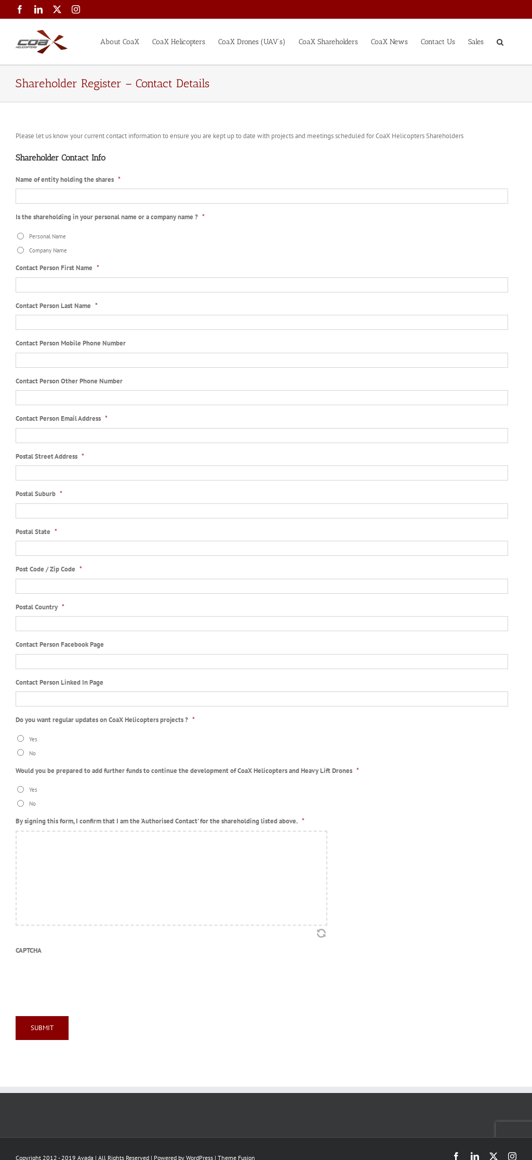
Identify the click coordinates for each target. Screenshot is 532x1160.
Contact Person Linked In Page (59, 682)
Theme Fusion (236, 1155)
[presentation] (95, 979)
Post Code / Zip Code (49, 569)
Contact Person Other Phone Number (69, 381)
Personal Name (47, 236)
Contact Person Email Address (62, 419)
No (32, 753)
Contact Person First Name (57, 268)
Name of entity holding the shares (68, 180)
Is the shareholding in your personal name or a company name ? (110, 217)
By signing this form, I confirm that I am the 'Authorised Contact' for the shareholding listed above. (160, 821)
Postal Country (40, 607)
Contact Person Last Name (57, 306)
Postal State (36, 532)
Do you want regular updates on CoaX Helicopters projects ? (105, 720)
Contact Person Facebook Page (60, 645)
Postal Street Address (50, 456)
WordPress (199, 1155)
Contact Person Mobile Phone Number (71, 343)
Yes (33, 739)
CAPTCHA (29, 950)
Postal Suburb (39, 494)
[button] (500, 41)
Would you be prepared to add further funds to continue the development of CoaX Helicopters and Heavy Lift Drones (187, 771)
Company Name (48, 250)
